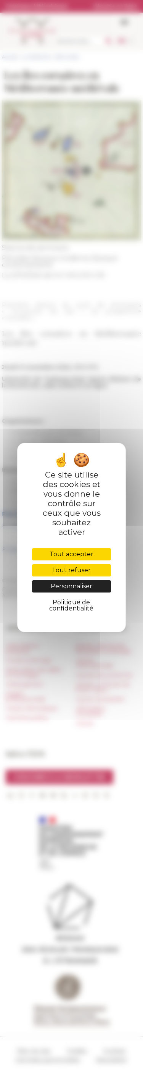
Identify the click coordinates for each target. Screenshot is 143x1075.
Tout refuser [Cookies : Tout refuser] (71, 570)
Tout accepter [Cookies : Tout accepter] (71, 554)
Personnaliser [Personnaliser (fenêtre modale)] (71, 586)
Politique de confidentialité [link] (71, 605)
